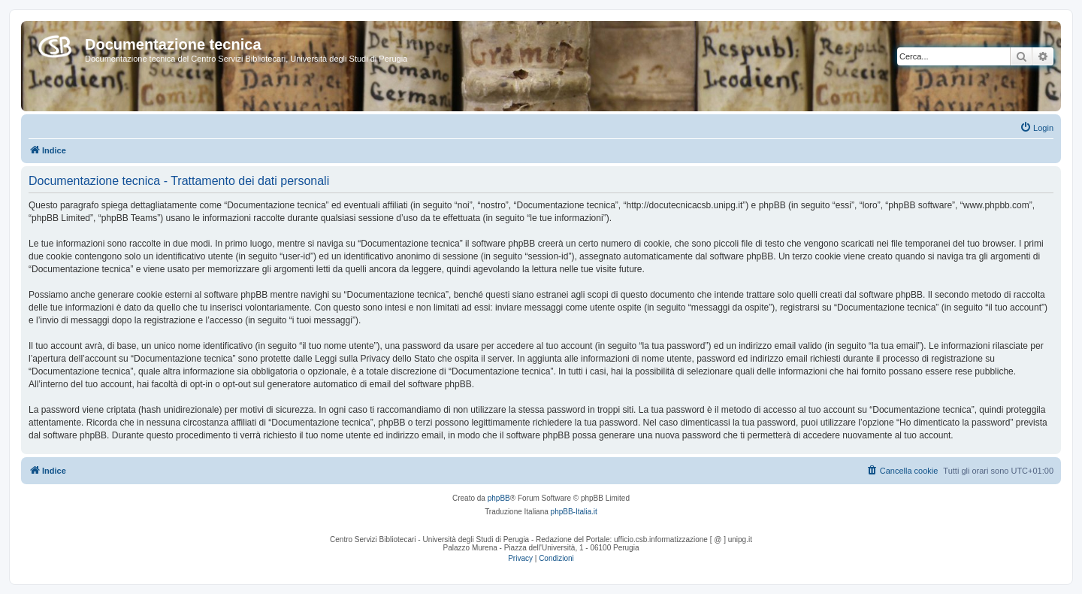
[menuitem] (1036, 128)
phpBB (499, 498)
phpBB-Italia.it (574, 512)
